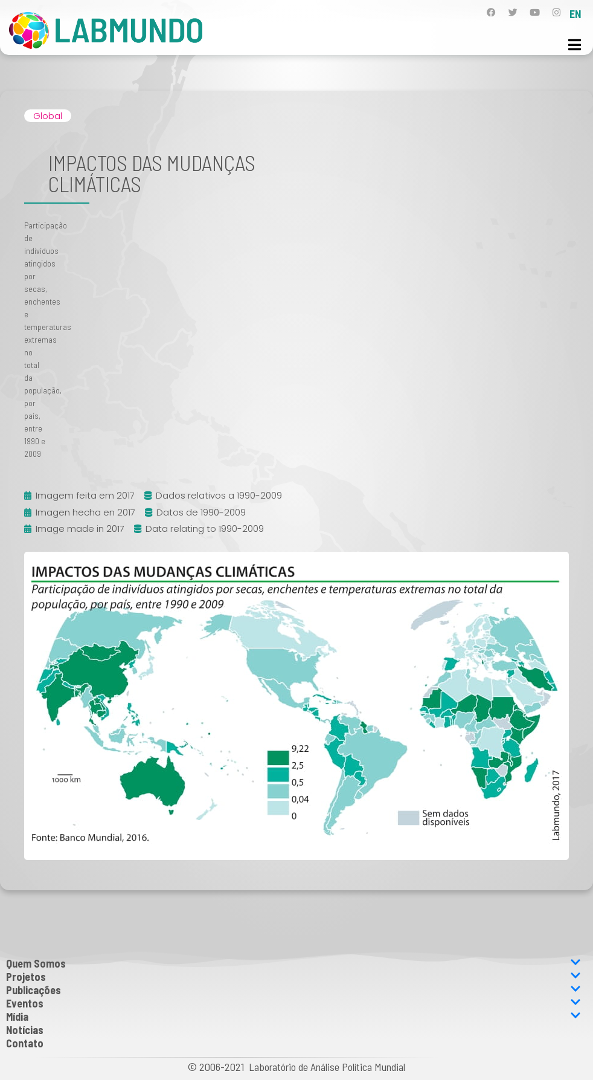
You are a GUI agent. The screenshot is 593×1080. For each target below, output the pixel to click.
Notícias (24, 1029)
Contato (24, 1043)
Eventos (293, 1003)
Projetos (293, 976)
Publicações (293, 990)
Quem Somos (293, 963)
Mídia (293, 1016)
